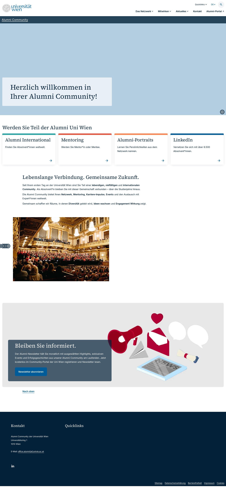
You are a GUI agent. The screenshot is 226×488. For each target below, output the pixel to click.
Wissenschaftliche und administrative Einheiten (89, 473)
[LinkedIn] (13, 470)
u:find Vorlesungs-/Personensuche (83, 455)
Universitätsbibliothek (77, 467)
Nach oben (28, 395)
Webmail (71, 443)
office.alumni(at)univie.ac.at (31, 456)
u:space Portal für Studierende (81, 449)
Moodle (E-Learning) (76, 437)
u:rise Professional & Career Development (86, 479)
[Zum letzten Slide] (4, 249)
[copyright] (222, 112)
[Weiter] (221, 249)
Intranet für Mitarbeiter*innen (81, 461)
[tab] (99, 288)
